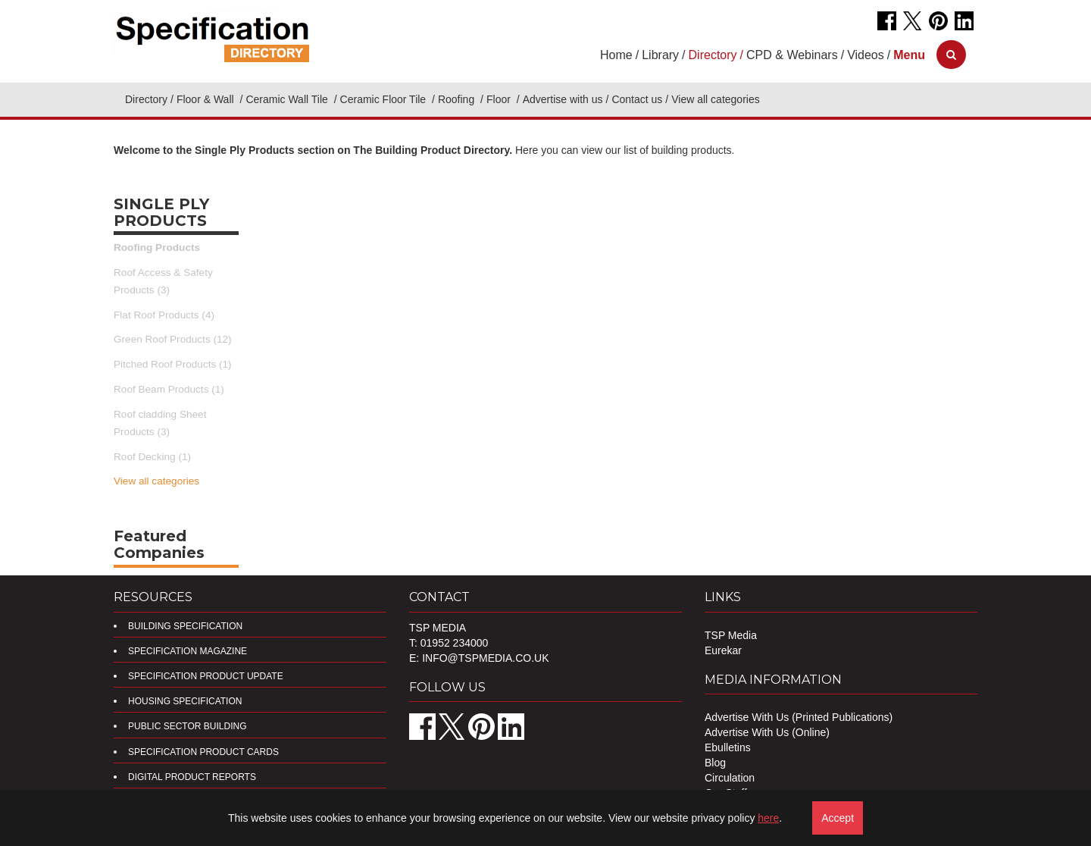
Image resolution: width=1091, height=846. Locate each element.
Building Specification (185, 626)
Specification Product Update (205, 676)
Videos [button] (865, 55)
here (768, 818)
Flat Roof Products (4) (164, 315)
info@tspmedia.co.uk (485, 658)
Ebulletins (728, 747)
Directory (146, 99)
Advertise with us (563, 99)
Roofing (457, 99)
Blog (715, 763)
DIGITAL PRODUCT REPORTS (192, 777)
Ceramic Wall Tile (287, 99)
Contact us (636, 99)
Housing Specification (185, 701)
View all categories (156, 481)
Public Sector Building (187, 726)
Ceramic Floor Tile (384, 99)
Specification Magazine (187, 651)
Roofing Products (157, 247)
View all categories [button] (715, 99)
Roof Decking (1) (152, 456)
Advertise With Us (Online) (767, 732)
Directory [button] (713, 55)
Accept (837, 818)
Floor (500, 99)
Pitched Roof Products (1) (173, 364)
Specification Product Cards (203, 752)
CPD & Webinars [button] (792, 55)
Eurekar (723, 650)
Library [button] (660, 55)
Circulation (730, 778)
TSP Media (731, 635)
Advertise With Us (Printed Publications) (798, 717)
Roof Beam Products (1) (169, 389)
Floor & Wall (207, 99)
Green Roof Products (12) (173, 339)
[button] (909, 55)
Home (616, 55)
